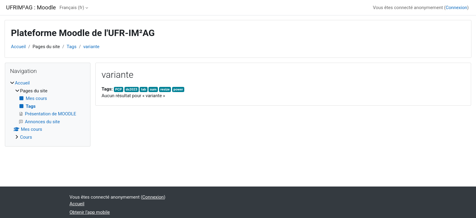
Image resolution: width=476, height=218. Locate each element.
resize (165, 89)
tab (143, 89)
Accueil (18, 46)
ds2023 (131, 89)
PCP (118, 89)
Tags (71, 46)
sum (153, 89)
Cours (26, 137)
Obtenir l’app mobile (90, 212)
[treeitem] (47, 110)
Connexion (456, 7)
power (178, 89)
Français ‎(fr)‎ (71, 7)
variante (91, 46)
